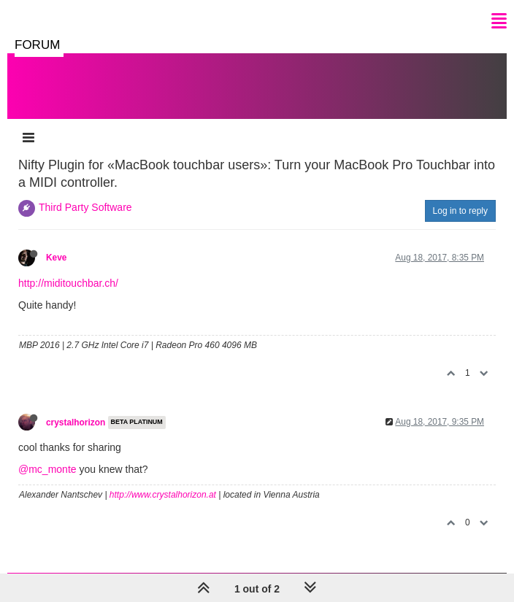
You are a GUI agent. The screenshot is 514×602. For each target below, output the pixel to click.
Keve (56, 257)
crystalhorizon (75, 422)
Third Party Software (85, 207)
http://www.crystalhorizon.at (163, 495)
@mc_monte (47, 469)
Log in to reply (460, 211)
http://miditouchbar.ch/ (68, 283)
